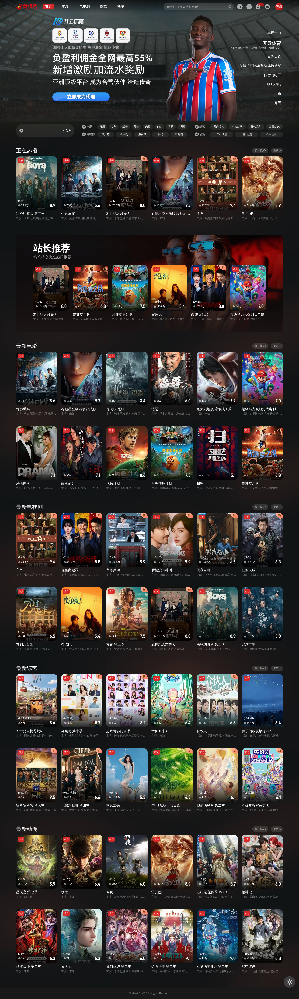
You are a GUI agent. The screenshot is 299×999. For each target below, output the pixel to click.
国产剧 (106, 134)
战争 (125, 126)
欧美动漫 (271, 134)
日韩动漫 (246, 134)
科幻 (159, 126)
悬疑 (148, 126)
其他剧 (179, 134)
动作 (113, 126)
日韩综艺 (256, 126)
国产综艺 (218, 126)
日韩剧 (161, 134)
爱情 (136, 126)
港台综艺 (237, 126)
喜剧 (102, 126)
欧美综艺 (274, 126)
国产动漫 (221, 134)
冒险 (171, 126)
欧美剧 (124, 134)
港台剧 (142, 134)
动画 (182, 126)
